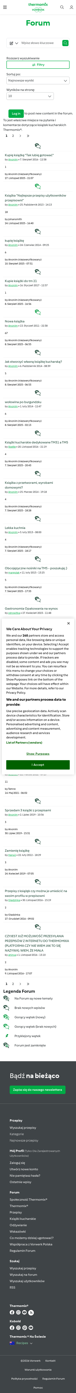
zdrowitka (14, 612)
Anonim (13, 159)
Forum (14, 1192)
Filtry (38, 65)
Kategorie (17, 1134)
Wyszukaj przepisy (23, 1128)
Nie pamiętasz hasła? (25, 1175)
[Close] (68, 623)
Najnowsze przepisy (24, 1140)
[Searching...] (40, 43)
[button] (4, 7)
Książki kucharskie (23, 1219)
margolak (14, 572)
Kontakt (50, 1360)
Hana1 (12, 854)
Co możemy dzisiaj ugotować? (31, 1238)
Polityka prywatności (24, 1378)
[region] (38, 697)
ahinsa (12, 954)
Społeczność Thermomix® (28, 1199)
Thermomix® (19, 1206)
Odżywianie (18, 1225)
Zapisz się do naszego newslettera (37, 1090)
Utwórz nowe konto (24, 1169)
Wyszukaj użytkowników (27, 1281)
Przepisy (16, 1120)
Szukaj (14, 1261)
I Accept (38, 765)
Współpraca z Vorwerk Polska (31, 1244)
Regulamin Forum (22, 1251)
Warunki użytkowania (38, 1369)
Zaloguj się (17, 1163)
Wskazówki (18, 1231)
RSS (12, 1287)
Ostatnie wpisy (20, 1182)
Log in (16, 113)
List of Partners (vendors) (24, 742)
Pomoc (38, 1387)
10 (30, 96)
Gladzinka (14, 900)
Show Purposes (38, 753)
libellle (12, 446)
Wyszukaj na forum (23, 1275)
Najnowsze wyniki (38, 80)
